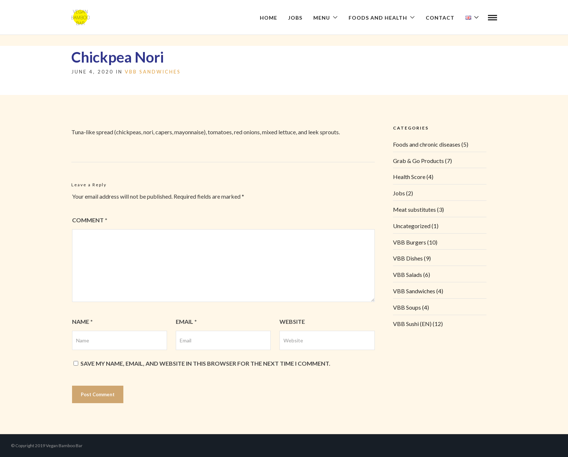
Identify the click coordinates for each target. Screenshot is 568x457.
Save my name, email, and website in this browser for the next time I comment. (205, 363)
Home (268, 18)
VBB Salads (407, 274)
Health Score (409, 176)
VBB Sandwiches (153, 72)
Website (292, 321)
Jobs (295, 18)
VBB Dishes (408, 258)
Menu (321, 18)
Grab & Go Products (418, 160)
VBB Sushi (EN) (412, 323)
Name (82, 321)
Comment (89, 219)
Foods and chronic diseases (426, 144)
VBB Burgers (409, 242)
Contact (440, 18)
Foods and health (378, 18)
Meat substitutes (414, 209)
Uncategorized (411, 225)
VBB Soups (407, 307)
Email (186, 321)
